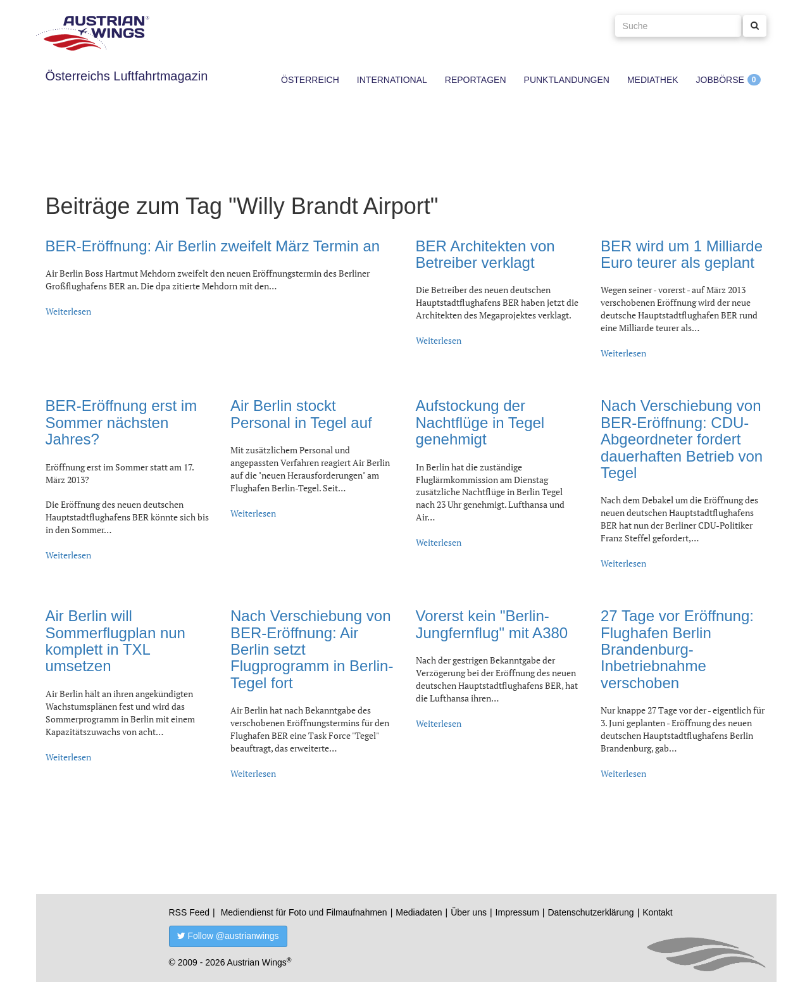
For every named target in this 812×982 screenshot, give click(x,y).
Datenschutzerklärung (590, 912)
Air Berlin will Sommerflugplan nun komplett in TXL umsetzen (115, 640)
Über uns (469, 912)
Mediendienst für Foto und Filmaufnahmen (304, 912)
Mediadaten (419, 912)
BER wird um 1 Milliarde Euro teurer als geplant (682, 254)
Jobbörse (720, 80)
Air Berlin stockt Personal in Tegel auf (301, 414)
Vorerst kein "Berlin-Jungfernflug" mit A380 (492, 624)
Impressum (517, 912)
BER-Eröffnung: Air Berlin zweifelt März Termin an (213, 246)
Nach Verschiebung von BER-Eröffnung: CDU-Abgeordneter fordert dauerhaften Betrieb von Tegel (682, 439)
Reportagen (475, 80)
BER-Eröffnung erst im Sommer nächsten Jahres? (121, 422)
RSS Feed (189, 912)
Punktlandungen (566, 80)
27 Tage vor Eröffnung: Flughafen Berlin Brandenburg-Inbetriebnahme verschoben (677, 649)
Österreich (310, 80)
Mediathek (652, 80)
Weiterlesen (68, 311)
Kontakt (657, 912)
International (392, 80)
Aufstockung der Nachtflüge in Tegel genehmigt (480, 422)
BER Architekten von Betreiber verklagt (485, 254)
